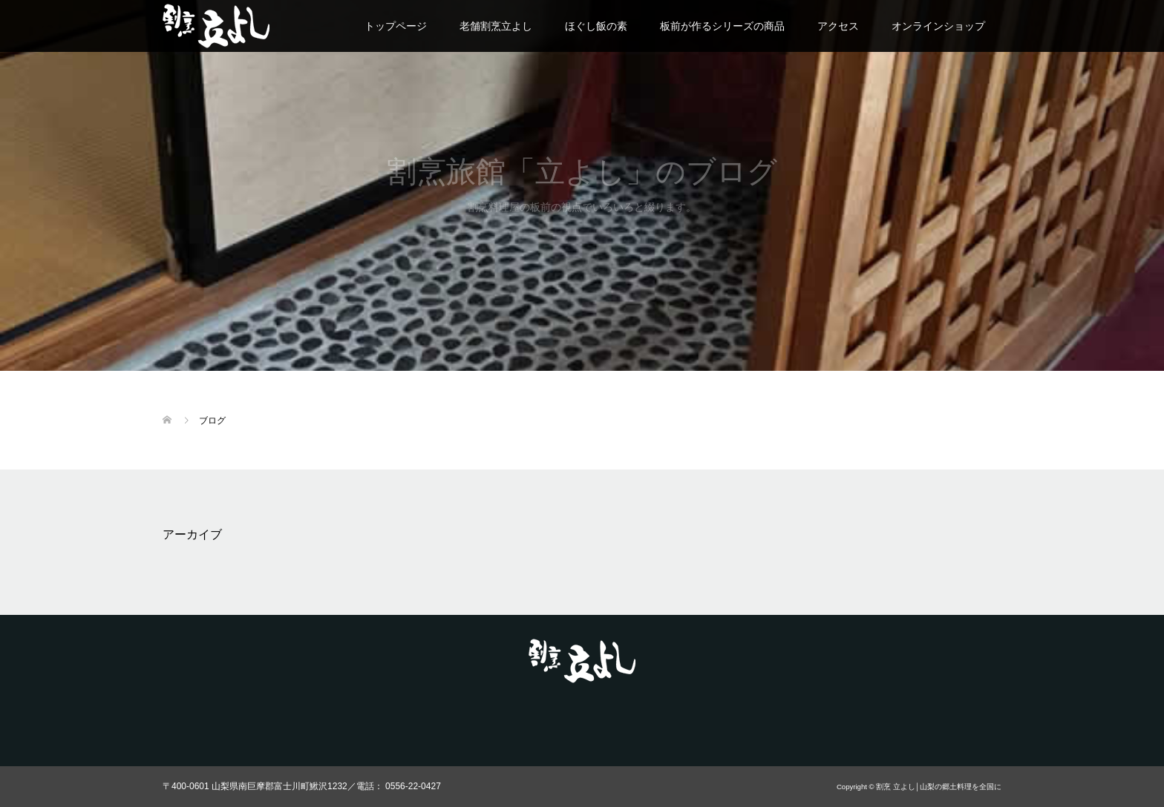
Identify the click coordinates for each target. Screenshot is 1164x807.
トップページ (395, 26)
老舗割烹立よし (496, 26)
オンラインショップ (938, 26)
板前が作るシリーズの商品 (722, 26)
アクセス (838, 26)
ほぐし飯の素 (596, 26)
